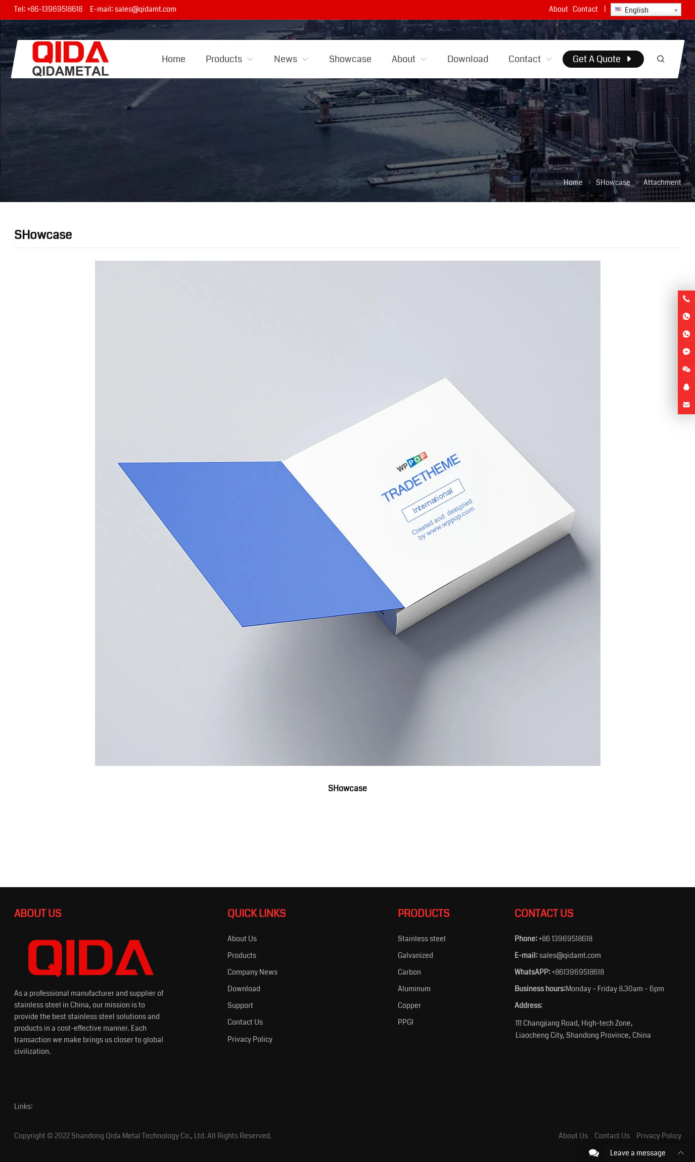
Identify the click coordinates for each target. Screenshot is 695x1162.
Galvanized (415, 955)
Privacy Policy (249, 1039)
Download (243, 989)
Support (240, 1005)
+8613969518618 (578, 972)
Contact (585, 9)
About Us (242, 939)
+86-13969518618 (54, 9)
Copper (409, 1005)
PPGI (405, 1022)
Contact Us (245, 1022)
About (558, 9)
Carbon (409, 972)
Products (241, 955)
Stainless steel (422, 939)
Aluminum (414, 989)
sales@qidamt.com (145, 9)
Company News (252, 972)
